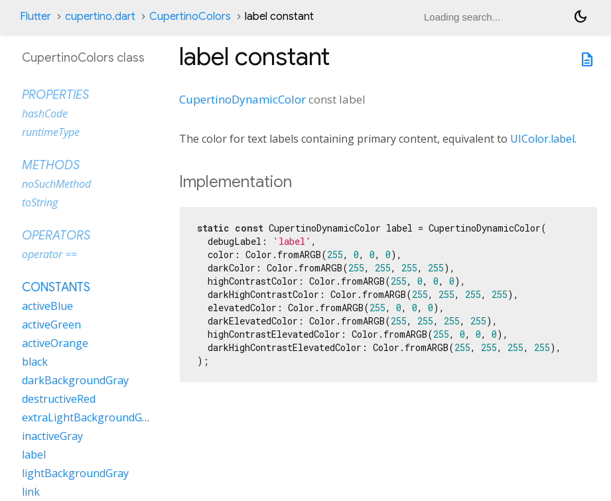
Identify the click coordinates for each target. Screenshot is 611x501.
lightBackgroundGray (75, 473)
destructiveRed (59, 399)
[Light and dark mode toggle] (580, 16)
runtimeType (51, 132)
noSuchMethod (56, 184)
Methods (51, 165)
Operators (56, 235)
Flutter (35, 16)
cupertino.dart (100, 16)
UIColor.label (542, 138)
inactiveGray (52, 436)
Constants (56, 287)
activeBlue (47, 306)
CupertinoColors (190, 16)
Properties (55, 95)
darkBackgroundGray (75, 380)
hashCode (45, 113)
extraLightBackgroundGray (90, 417)
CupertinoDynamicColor (242, 99)
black (35, 361)
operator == (49, 254)
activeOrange (55, 343)
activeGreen (51, 324)
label (34, 454)
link (31, 491)
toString (40, 202)
